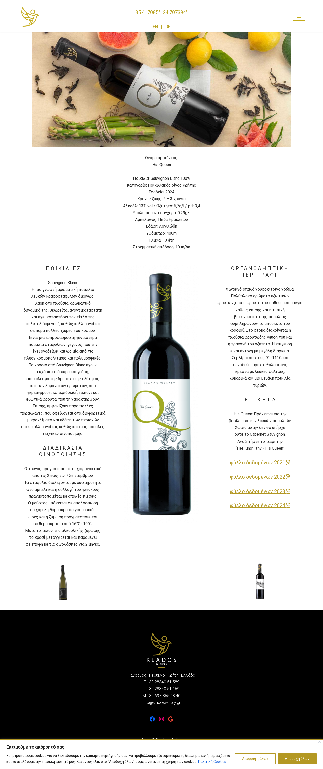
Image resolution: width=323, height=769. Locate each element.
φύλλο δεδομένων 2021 (260, 462)
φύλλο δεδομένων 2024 (260, 505)
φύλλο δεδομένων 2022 (260, 477)
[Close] (319, 742)
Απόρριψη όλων (255, 759)
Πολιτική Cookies (212, 762)
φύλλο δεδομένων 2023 (260, 491)
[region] (161, 754)
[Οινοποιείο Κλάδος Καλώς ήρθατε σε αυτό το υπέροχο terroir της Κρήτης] (30, 16)
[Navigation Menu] (299, 16)
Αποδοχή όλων (297, 759)
